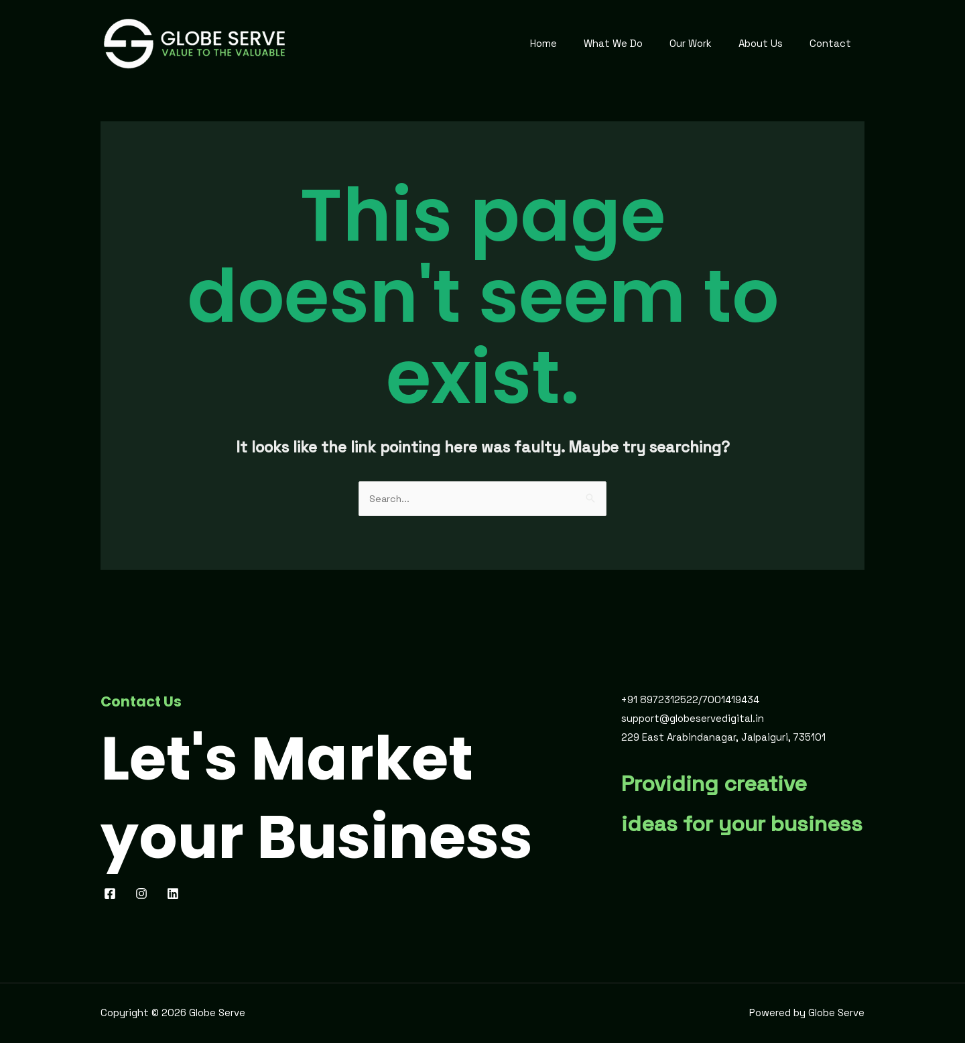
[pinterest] (145, 894)
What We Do (636, 43)
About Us (771, 43)
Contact (833, 43)
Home (573, 43)
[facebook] (113, 894)
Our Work (707, 43)
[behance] (177, 894)
